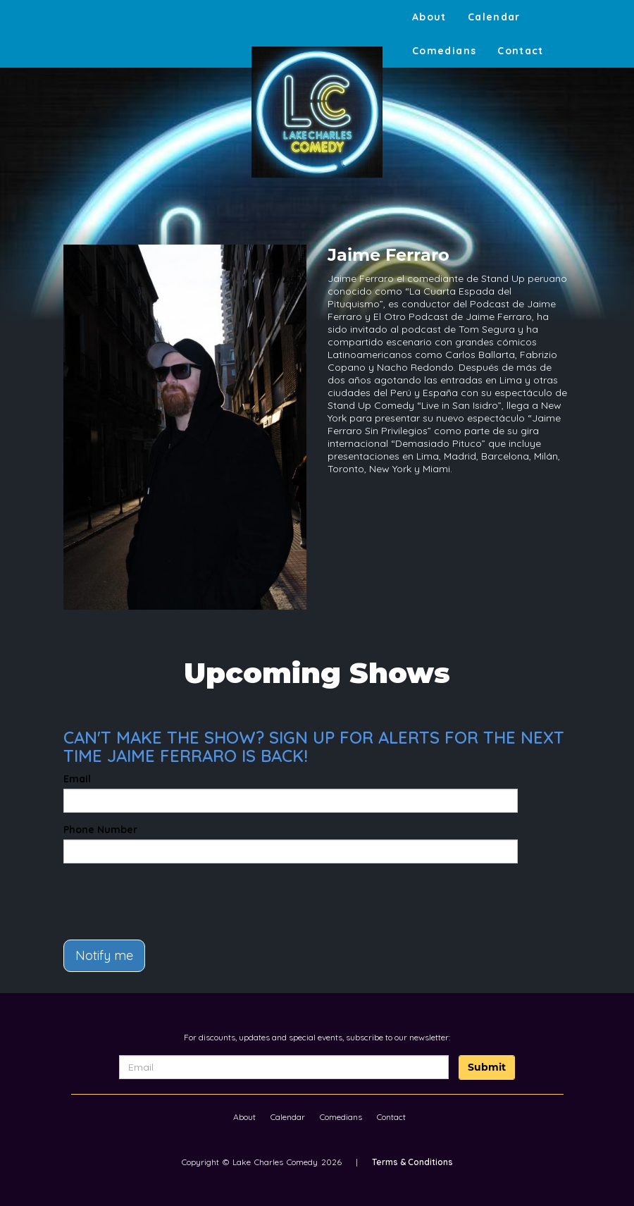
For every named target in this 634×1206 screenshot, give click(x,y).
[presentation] (145, 895)
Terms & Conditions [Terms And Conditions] (412, 1162)
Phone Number (100, 829)
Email (77, 779)
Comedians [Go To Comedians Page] (444, 50)
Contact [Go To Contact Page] (520, 50)
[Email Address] (284, 1067)
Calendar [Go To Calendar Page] (494, 17)
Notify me (104, 955)
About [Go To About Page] (429, 17)
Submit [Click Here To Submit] (487, 1067)
